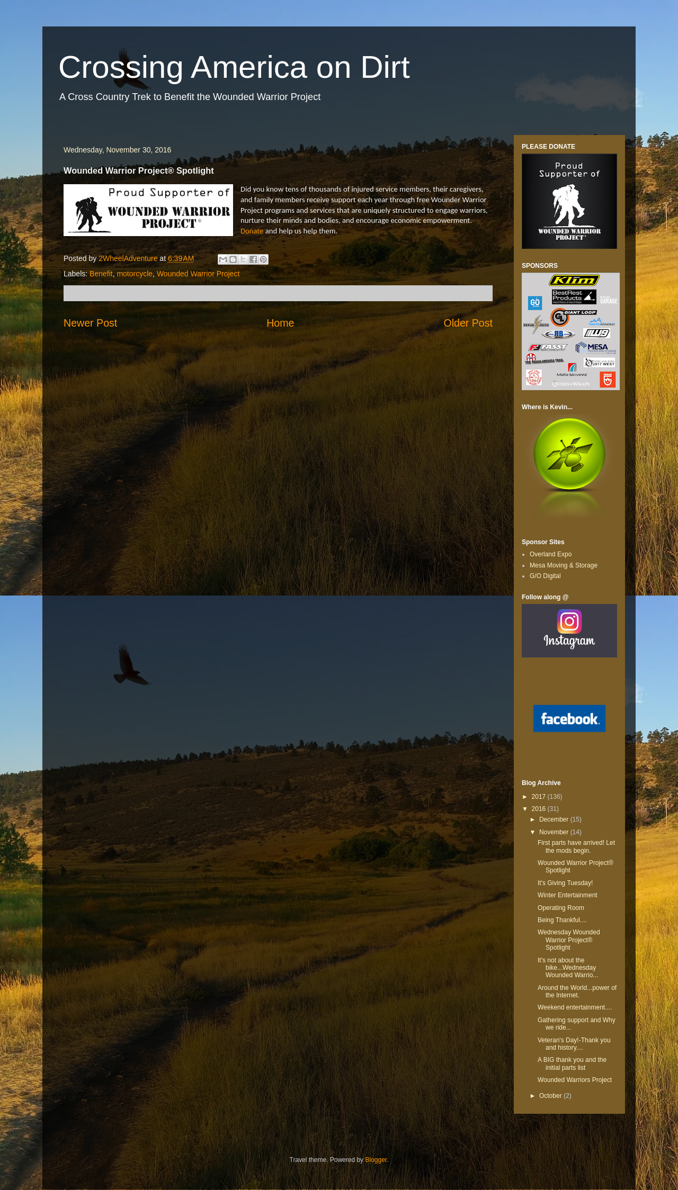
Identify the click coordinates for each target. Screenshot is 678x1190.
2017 (540, 796)
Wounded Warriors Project (575, 1080)
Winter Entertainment (567, 895)
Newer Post (90, 323)
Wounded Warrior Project (198, 273)
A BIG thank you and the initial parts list (572, 1063)
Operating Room (561, 908)
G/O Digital (545, 576)
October (551, 1095)
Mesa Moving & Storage (563, 565)
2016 (540, 809)
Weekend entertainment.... (575, 1007)
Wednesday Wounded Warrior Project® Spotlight (569, 939)
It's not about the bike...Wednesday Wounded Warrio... (568, 968)
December (554, 819)
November (554, 832)
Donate (251, 231)
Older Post (468, 323)
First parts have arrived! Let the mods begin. (576, 846)
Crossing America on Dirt (234, 67)
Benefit (101, 273)
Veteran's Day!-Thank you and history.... (574, 1043)
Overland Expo (551, 554)
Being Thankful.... (562, 920)
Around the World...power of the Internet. (577, 991)
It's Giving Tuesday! (565, 883)
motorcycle (135, 273)
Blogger (376, 1160)
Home (280, 323)
